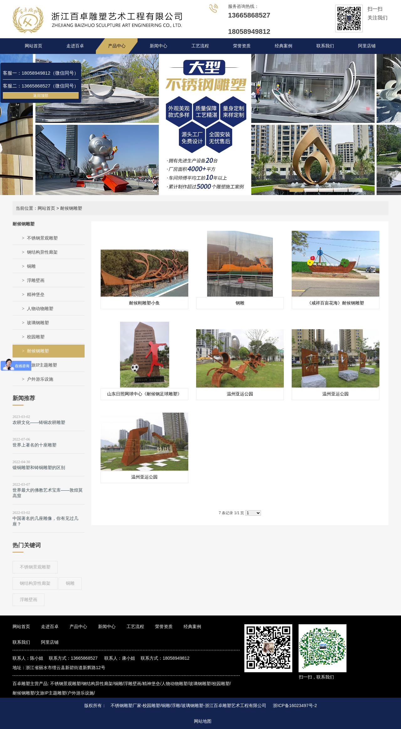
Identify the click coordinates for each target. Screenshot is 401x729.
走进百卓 (75, 46)
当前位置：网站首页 (35, 208)
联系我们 (325, 46)
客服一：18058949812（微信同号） (41, 73)
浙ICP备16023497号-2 (295, 705)
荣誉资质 (242, 46)
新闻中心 (158, 46)
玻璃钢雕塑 (38, 322)
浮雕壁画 (35, 280)
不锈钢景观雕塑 (42, 238)
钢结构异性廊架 (42, 252)
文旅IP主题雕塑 (42, 365)
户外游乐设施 (40, 379)
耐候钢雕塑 (38, 351)
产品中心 (117, 46)
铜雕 (31, 266)
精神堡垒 (35, 294)
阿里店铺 (367, 46)
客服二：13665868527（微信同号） (41, 85)
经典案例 (283, 46)
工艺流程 (200, 46)
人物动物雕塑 (40, 308)
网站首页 (33, 46)
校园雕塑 (35, 337)
